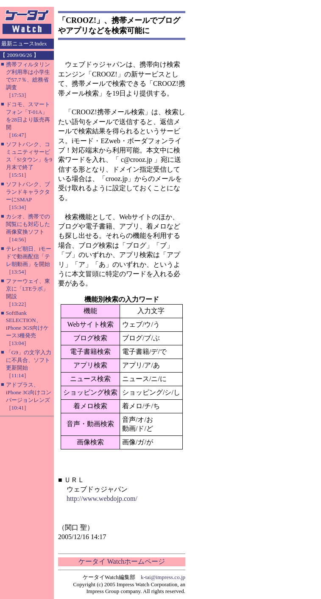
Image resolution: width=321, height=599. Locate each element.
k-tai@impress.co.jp (163, 577)
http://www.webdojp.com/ (102, 498)
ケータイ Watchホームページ (121, 561)
